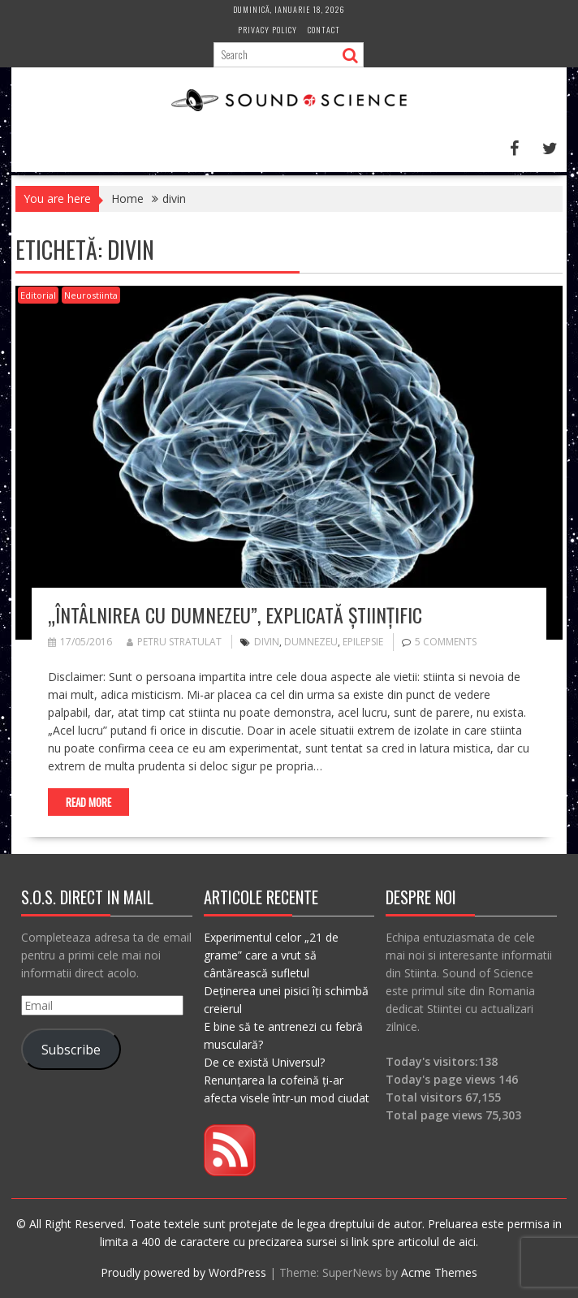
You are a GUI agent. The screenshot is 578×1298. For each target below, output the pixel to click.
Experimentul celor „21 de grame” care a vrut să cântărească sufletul (271, 955)
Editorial (38, 295)
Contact (324, 30)
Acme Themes (439, 1272)
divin (266, 642)
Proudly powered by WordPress (183, 1272)
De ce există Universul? (264, 1062)
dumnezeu (311, 642)
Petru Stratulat (174, 642)
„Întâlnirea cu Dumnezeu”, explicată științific (235, 614)
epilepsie (363, 642)
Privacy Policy (267, 30)
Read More (88, 802)
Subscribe (71, 1050)
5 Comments (446, 642)
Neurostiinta (91, 295)
